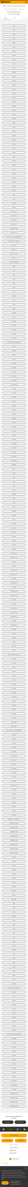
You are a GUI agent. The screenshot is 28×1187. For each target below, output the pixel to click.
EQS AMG (14, 629)
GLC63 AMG (14, 722)
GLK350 (14, 793)
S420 (14, 933)
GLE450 (14, 751)
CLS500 (14, 439)
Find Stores (7, 1140)
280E (14, 47)
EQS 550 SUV (14, 616)
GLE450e (14, 764)
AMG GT (14, 207)
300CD (14, 55)
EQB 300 (14, 536)
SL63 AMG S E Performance (14, 1034)
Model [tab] (5, 17)
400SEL (14, 135)
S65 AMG (14, 992)
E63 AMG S (14, 528)
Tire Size (7, 1122)
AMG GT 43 (14, 211)
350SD (13, 101)
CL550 (14, 355)
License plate (20, 1122)
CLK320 (14, 401)
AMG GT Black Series (14, 241)
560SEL (14, 177)
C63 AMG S (14, 338)
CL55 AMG (14, 350)
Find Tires (21, 1140)
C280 (14, 287)
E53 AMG (14, 511)
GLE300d (14, 734)
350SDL (14, 106)
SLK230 (14, 1051)
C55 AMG (14, 329)
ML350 (14, 869)
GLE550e (14, 772)
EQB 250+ (14, 532)
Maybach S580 (14, 836)
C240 (14, 279)
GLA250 (14, 688)
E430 (14, 498)
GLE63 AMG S (14, 785)
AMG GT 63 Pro (14, 228)
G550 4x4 (14, 646)
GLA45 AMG (14, 696)
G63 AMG (14, 658)
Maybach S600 (14, 840)
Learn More (15, 1182)
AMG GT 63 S (14, 232)
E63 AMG (14, 523)
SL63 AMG (14, 1030)
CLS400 (14, 431)
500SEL (14, 165)
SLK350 (14, 1076)
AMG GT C (14, 245)
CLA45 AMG (14, 380)
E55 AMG (14, 515)
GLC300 (14, 709)
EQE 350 (14, 561)
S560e (13, 966)
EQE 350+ (14, 566)
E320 (14, 477)
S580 (14, 971)
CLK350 (14, 405)
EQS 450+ (14, 604)
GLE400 (14, 743)
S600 (14, 979)
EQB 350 (14, 540)
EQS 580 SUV (14, 625)
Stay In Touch (14, 1135)
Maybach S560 (14, 831)
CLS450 (14, 435)
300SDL (14, 76)
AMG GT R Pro (14, 253)
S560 (14, 962)
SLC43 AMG (14, 1047)
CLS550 (14, 452)
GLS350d (14, 798)
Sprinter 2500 (14, 1097)
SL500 (13, 1013)
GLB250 (14, 701)
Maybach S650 (14, 844)
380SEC (14, 114)
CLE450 (14, 393)
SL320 (14, 996)
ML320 (14, 865)
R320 (14, 903)
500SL (13, 169)
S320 (14, 920)
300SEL (14, 85)
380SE (13, 110)
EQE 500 (14, 578)
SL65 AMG (14, 1038)
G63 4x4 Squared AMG (14, 654)
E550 (14, 519)
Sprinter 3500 (14, 1101)
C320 (14, 300)
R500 (14, 912)
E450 (14, 502)
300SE (14, 80)
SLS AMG (14, 1089)
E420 (14, 490)
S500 (14, 945)
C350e (13, 308)
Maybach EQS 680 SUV (14, 819)
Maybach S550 (14, 827)
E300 (14, 473)
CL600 (14, 359)
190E (14, 30)
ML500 (14, 886)
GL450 (14, 675)
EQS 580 (14, 620)
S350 (14, 924)
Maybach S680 (14, 848)
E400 (14, 485)
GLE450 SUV (14, 760)
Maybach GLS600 (14, 823)
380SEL (14, 118)
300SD (14, 72)
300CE (14, 59)
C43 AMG (14, 321)
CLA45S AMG (14, 384)
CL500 (14, 346)
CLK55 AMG (14, 418)
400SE (14, 131)
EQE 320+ (14, 549)
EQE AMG (14, 587)
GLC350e (14, 713)
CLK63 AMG (14, 426)
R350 (14, 907)
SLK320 (14, 1072)
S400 (14, 928)
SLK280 (14, 1059)
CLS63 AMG (14, 456)
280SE (13, 51)
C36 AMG (14, 312)
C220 (14, 270)
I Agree (5, 1182)
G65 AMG (14, 663)
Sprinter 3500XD (14, 1106)
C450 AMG (14, 325)
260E (14, 38)
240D (14, 34)
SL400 (14, 1000)
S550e (14, 958)
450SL (14, 148)
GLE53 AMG (14, 768)
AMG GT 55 (14, 220)
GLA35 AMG (14, 692)
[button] (14, 14)
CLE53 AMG (14, 397)
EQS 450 (14, 599)
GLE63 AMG (14, 781)
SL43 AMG (14, 1004)
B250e (13, 266)
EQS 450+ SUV (14, 612)
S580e (13, 975)
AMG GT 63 (14, 224)
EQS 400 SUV (14, 595)
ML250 (14, 861)
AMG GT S (14, 258)
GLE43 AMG (14, 747)
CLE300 (14, 388)
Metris (14, 857)
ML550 (14, 895)
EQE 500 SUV (14, 582)
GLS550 (14, 806)
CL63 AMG (14, 363)
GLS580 (14, 810)
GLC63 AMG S (14, 726)
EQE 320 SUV (14, 553)
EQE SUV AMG (14, 591)
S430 (14, 937)
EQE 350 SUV (14, 570)
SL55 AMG (14, 1017)
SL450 (14, 1009)
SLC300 (14, 1042)
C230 (14, 274)
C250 (14, 283)
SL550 (14, 1021)
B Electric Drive (14, 262)
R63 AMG (14, 916)
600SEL (14, 190)
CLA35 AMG (14, 376)
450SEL (14, 144)
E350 (14, 481)
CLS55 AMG (14, 447)
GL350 (13, 671)
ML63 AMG (14, 899)
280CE (14, 42)
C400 (14, 317)
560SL (14, 182)
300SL (13, 89)
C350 (14, 304)
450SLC (14, 152)
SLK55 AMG (14, 1080)
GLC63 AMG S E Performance (14, 730)
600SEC (14, 186)
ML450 (14, 882)
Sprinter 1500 (14, 1093)
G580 (14, 650)
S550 (14, 954)
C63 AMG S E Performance (14, 342)
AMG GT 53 (14, 215)
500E (14, 156)
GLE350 (14, 739)
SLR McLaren (14, 1085)
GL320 (13, 667)
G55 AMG (14, 637)
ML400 (14, 874)
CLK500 (14, 414)
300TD (14, 93)
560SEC (14, 173)
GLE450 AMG (14, 755)
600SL (14, 194)
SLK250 (14, 1055)
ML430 (14, 878)
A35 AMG (14, 203)
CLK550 (14, 422)
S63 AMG (14, 983)
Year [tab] (14, 17)
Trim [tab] (23, 17)
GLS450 (14, 802)
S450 (14, 941)
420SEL (14, 139)
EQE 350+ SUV (14, 574)
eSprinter (14, 464)
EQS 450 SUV (14, 608)
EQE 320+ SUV (14, 557)
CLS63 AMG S (14, 460)
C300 (14, 291)
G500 (14, 633)
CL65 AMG (14, 367)
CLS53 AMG (14, 443)
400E (14, 127)
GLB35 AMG (14, 705)
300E (14, 68)
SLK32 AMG (14, 1068)
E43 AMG (14, 494)
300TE (14, 97)
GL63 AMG (14, 684)
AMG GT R (14, 249)
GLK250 (14, 789)
